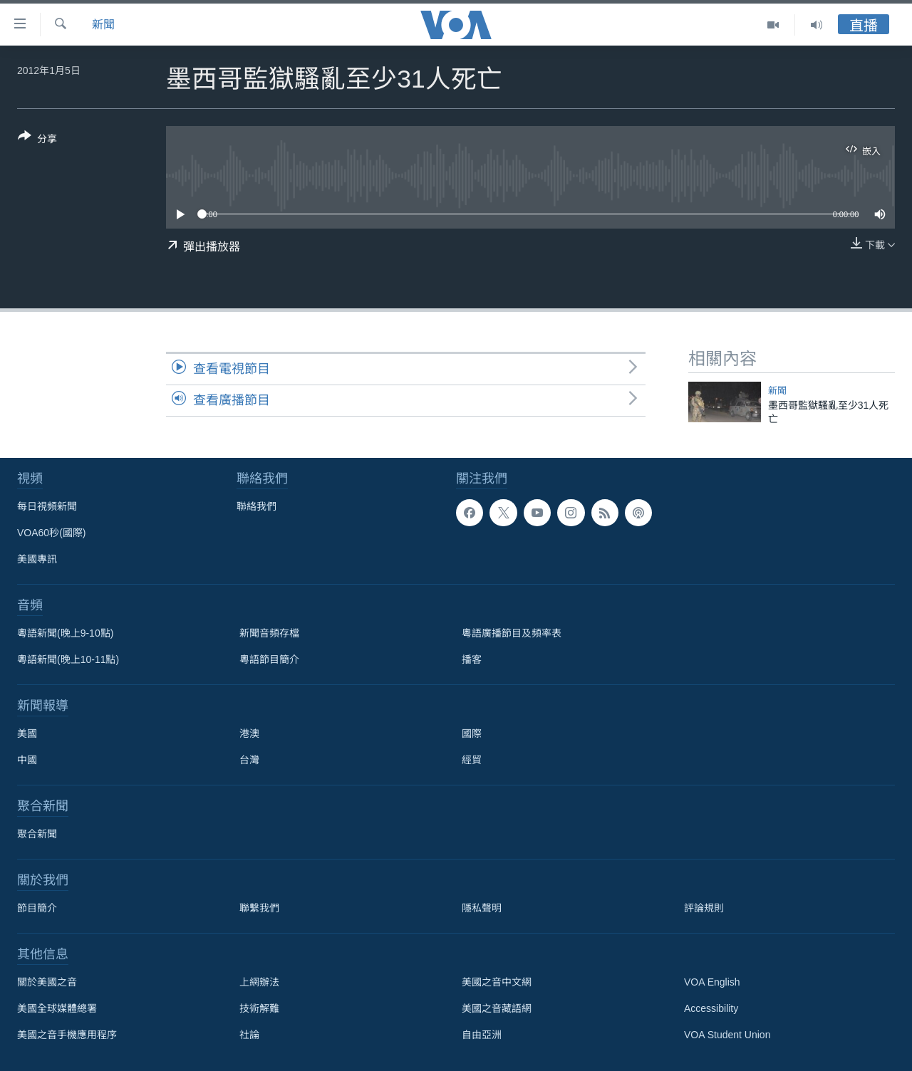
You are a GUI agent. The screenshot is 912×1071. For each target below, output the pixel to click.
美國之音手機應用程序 (67, 1034)
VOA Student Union (727, 1034)
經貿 (472, 760)
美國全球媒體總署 (57, 1008)
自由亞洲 (482, 1034)
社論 (249, 1034)
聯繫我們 (259, 908)
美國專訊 (37, 559)
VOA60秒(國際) (51, 532)
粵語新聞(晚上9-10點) (65, 633)
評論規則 (704, 908)
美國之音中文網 (497, 982)
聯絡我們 (256, 506)
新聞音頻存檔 (269, 633)
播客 (472, 659)
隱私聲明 (482, 908)
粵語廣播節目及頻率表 (511, 633)
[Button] (37, 140)
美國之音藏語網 (497, 1008)
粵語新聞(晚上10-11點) (68, 659)
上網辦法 (259, 982)
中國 (27, 760)
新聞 (103, 25)
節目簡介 (37, 908)
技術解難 (259, 1008)
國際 (472, 733)
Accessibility (711, 1008)
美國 (27, 733)
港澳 (249, 733)
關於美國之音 (47, 982)
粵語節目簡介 (269, 659)
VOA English (712, 982)
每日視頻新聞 (47, 506)
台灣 (249, 760)
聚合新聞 (37, 834)
